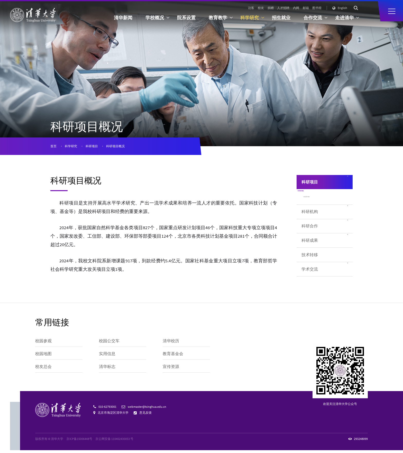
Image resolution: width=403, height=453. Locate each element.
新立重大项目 (314, 207)
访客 (251, 8)
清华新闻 (123, 18)
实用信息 (107, 356)
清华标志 (107, 369)
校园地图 (43, 356)
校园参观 (43, 343)
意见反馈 (145, 415)
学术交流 (309, 281)
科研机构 (309, 224)
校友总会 (43, 369)
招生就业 (281, 18)
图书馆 (317, 8)
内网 (296, 8)
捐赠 (271, 8)
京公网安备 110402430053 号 (114, 441)
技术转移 (309, 267)
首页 (53, 146)
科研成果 (309, 252)
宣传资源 (171, 369)
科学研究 (71, 146)
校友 (261, 8)
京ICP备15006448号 (79, 441)
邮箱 (306, 8)
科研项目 (92, 146)
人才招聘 (283, 8)
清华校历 (171, 343)
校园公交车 (109, 343)
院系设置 (186, 18)
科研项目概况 (115, 146)
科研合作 (309, 238)
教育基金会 (173, 356)
